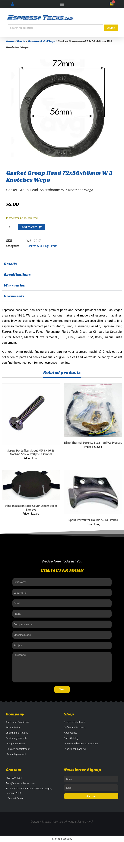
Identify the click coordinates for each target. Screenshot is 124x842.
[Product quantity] (11, 227)
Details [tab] (10, 263)
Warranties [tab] (14, 285)
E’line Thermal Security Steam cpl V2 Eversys (93, 442)
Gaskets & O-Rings (41, 41)
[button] (62, 4)
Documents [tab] (14, 295)
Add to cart (29, 227)
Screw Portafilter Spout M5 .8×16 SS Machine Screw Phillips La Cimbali (31, 452)
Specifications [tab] (17, 274)
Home (10, 41)
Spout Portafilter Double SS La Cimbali (93, 520)
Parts (21, 41)
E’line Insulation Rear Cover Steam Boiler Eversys (31, 507)
